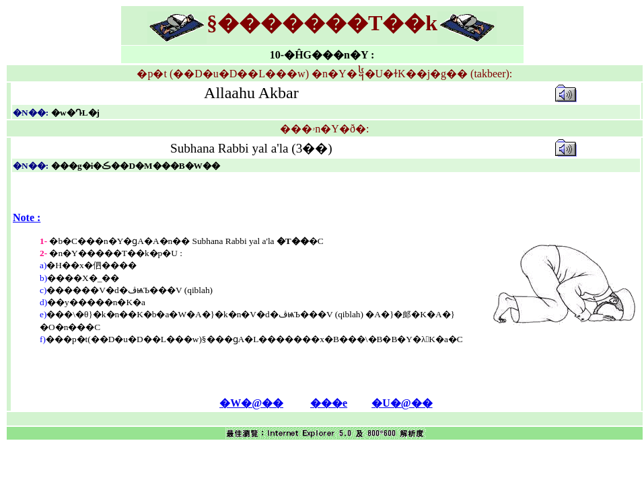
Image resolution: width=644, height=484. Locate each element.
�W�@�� (251, 403)
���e (328, 403)
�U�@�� (401, 403)
